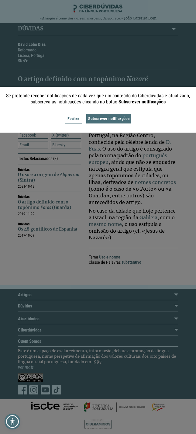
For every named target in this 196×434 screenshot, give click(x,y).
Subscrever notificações (108, 118)
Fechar (73, 118)
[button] (12, 421)
